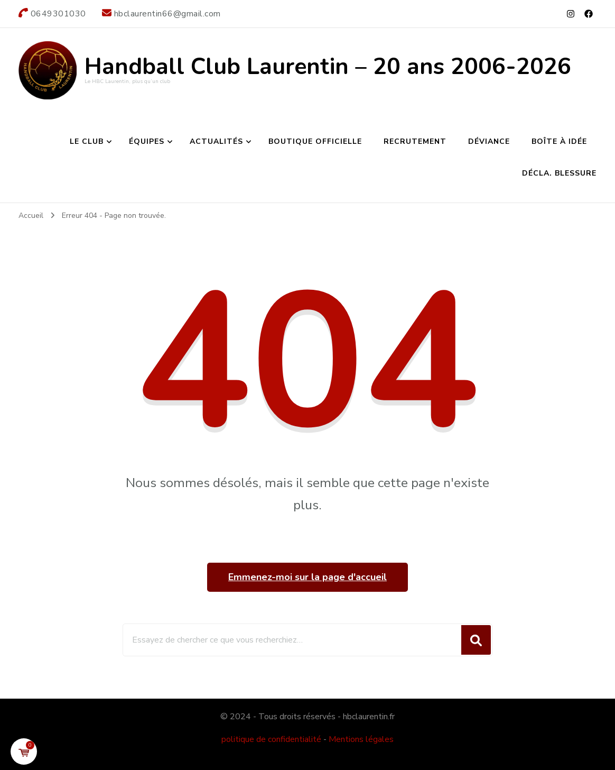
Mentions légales (361, 739)
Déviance (489, 141)
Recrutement (415, 141)
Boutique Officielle (315, 141)
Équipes (146, 141)
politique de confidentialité (271, 739)
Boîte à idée (559, 141)
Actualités (216, 141)
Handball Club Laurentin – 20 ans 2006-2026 (328, 66)
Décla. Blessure (559, 173)
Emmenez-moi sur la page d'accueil (307, 577)
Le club (87, 141)
